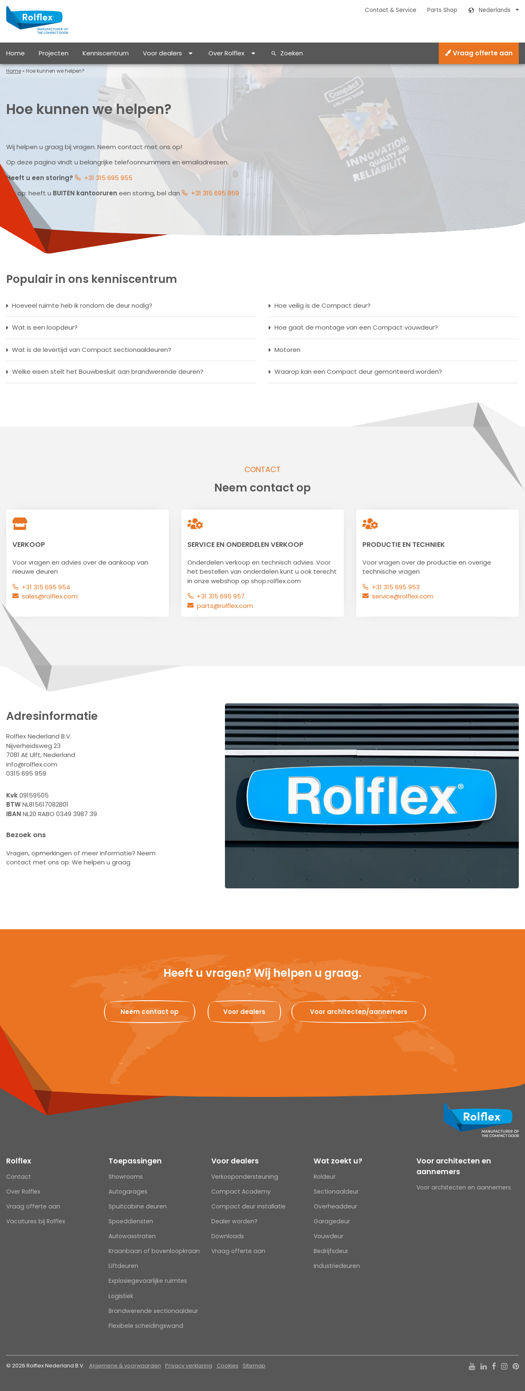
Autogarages (128, 1191)
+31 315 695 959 (215, 193)
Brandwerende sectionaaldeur (153, 1311)
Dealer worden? (234, 1221)
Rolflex (18, 1161)
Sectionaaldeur (336, 1191)
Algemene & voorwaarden (125, 1365)
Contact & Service (390, 10)
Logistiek (121, 1296)
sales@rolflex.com (50, 596)
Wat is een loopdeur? (45, 327)
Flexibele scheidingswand (146, 1326)
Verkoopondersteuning (244, 1177)
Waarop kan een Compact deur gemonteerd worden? (358, 371)
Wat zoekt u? (338, 1161)
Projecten (54, 53)
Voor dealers (162, 53)
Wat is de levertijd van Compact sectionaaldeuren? (91, 349)
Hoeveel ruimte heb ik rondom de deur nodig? (82, 305)
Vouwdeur (328, 1236)
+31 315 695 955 (108, 177)
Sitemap (254, 1365)
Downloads (227, 1236)
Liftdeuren (123, 1266)
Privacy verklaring (188, 1365)
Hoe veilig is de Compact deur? (322, 305)
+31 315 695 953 (396, 587)
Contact (18, 1177)
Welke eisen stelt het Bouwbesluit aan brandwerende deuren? (107, 371)
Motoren (287, 349)
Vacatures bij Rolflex (35, 1221)
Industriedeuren (337, 1266)
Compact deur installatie (248, 1206)
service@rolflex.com (402, 596)
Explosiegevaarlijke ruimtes (148, 1281)
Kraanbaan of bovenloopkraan (154, 1251)
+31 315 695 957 (221, 596)
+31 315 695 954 (46, 587)
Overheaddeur (335, 1206)
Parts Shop (442, 10)
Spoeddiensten (131, 1221)
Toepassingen (135, 1161)
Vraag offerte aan (479, 53)
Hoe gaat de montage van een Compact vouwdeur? (356, 327)
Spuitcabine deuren (138, 1206)
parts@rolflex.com (225, 605)
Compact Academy (241, 1191)
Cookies (228, 1365)
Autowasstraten (132, 1236)
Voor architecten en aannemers (453, 1166)
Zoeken (291, 53)
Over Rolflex (226, 53)
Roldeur (325, 1177)
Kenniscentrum (106, 53)
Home (15, 53)
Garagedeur (332, 1221)
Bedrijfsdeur (331, 1251)
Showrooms (126, 1177)
